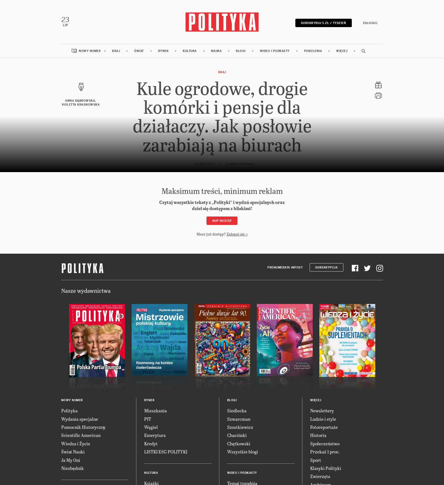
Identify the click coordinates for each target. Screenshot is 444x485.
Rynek (163, 51)
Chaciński (237, 435)
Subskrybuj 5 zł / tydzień (323, 23)
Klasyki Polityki (325, 468)
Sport (315, 460)
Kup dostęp (222, 221)
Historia (318, 435)
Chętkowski (238, 443)
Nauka (216, 51)
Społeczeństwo (324, 443)
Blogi (241, 51)
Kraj (116, 51)
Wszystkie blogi (242, 451)
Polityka (69, 410)
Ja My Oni (70, 460)
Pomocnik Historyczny (83, 427)
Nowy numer (90, 51)
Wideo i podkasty (275, 51)
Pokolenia (313, 51)
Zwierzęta (320, 476)
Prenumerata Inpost (285, 267)
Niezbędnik (72, 468)
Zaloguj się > (237, 234)
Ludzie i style (323, 419)
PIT (147, 419)
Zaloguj (370, 23)
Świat (139, 51)
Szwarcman (238, 419)
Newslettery (322, 410)
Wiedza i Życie (75, 443)
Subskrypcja (326, 267)
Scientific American (81, 435)
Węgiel (151, 427)
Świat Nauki (73, 451)
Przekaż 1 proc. (325, 451)
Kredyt (151, 443)
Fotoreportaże (324, 427)
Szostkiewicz (240, 427)
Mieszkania (155, 410)
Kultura (190, 51)
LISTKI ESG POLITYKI (165, 451)
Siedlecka (236, 410)
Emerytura (155, 435)
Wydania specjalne (79, 419)
